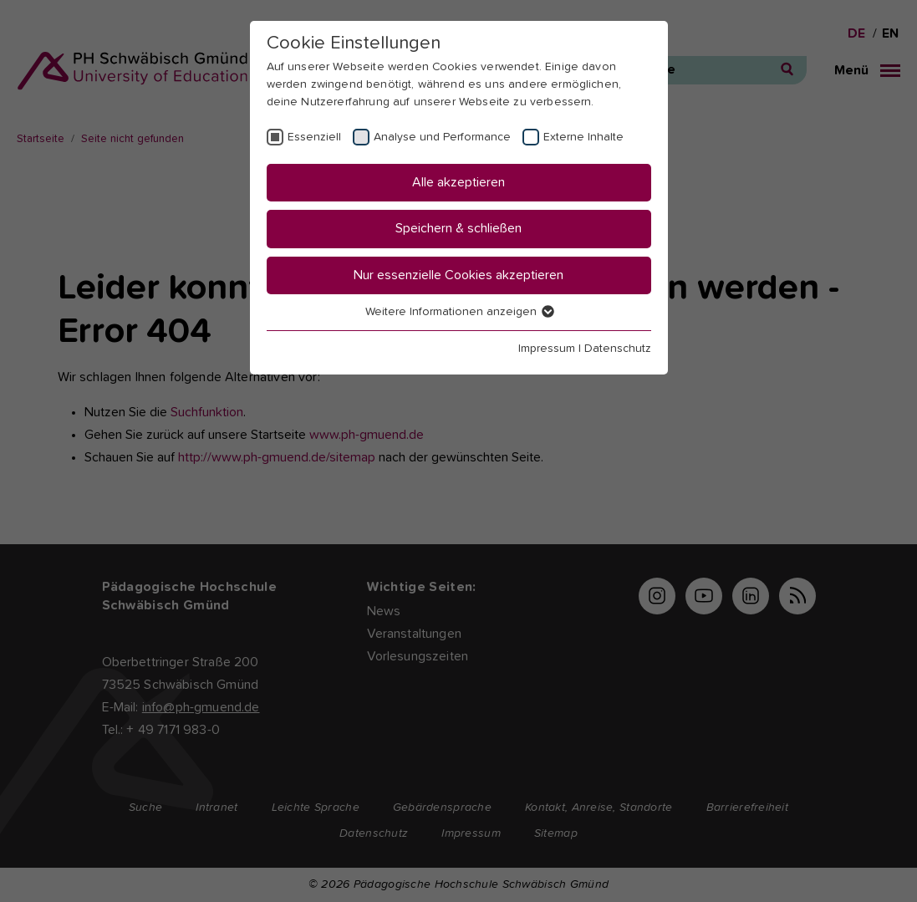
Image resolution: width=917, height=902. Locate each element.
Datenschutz (617, 348)
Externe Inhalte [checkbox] (583, 137)
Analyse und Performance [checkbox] (442, 137)
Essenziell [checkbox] (314, 137)
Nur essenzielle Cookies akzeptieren (458, 275)
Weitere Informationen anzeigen (459, 312)
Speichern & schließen (458, 228)
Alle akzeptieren (458, 182)
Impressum (546, 348)
